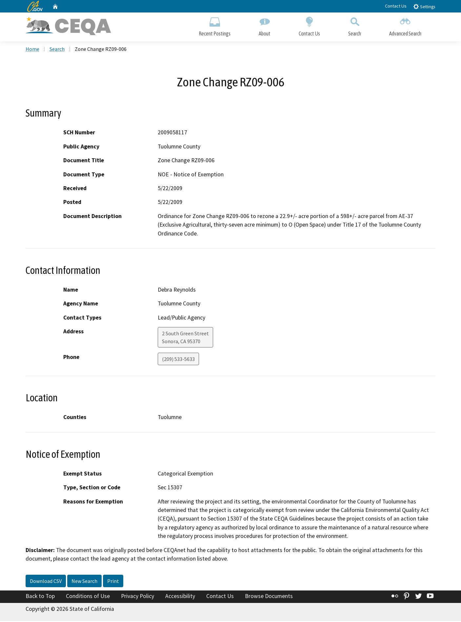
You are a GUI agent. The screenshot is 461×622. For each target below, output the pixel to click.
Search (354, 25)
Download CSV (46, 581)
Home (32, 49)
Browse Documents (269, 596)
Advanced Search (405, 25)
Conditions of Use (88, 596)
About (264, 25)
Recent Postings (214, 25)
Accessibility (180, 596)
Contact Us (396, 6)
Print (113, 581)
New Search (84, 581)
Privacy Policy (137, 596)
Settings (424, 6)
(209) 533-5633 (178, 360)
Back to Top (40, 596)
